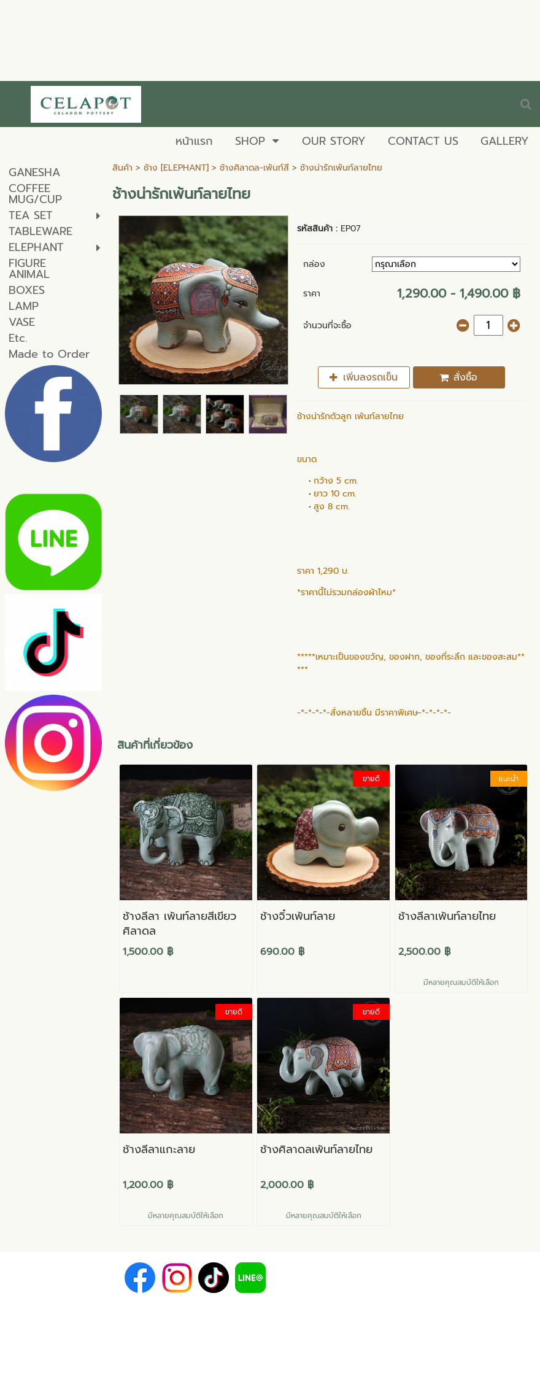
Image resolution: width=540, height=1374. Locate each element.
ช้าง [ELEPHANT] (176, 167)
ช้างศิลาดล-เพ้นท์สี (254, 167)
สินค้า (122, 167)
